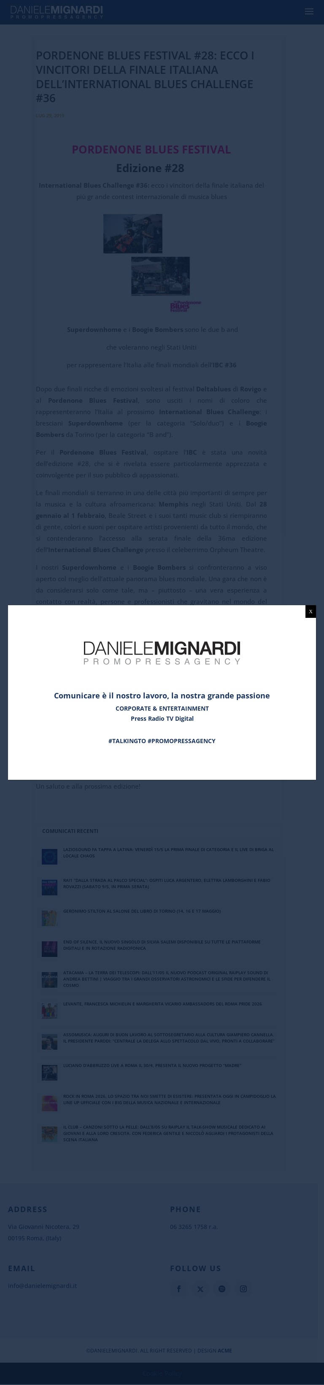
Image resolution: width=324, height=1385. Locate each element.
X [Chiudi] (311, 611)
